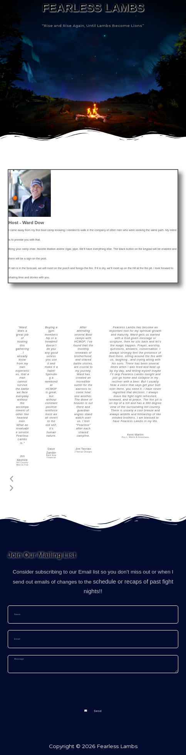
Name (15, 602)
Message (20, 651)
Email (15, 627)
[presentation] (66, 688)
